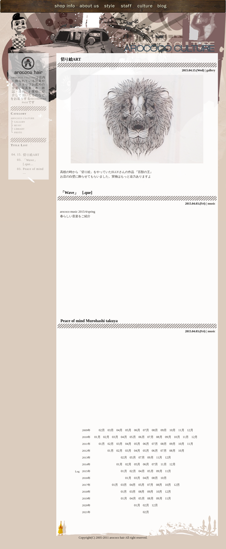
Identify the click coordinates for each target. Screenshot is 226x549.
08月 (155, 430)
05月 (128, 430)
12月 (190, 430)
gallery (210, 70)
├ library (18, 128)
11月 (181, 430)
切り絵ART (31, 155)
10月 (172, 430)
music (211, 203)
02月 (102, 430)
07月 (146, 430)
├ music (16, 125)
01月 (97, 437)
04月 (119, 430)
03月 (111, 430)
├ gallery (18, 121)
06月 (137, 430)
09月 (164, 430)
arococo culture (22, 118)
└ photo (16, 132)
